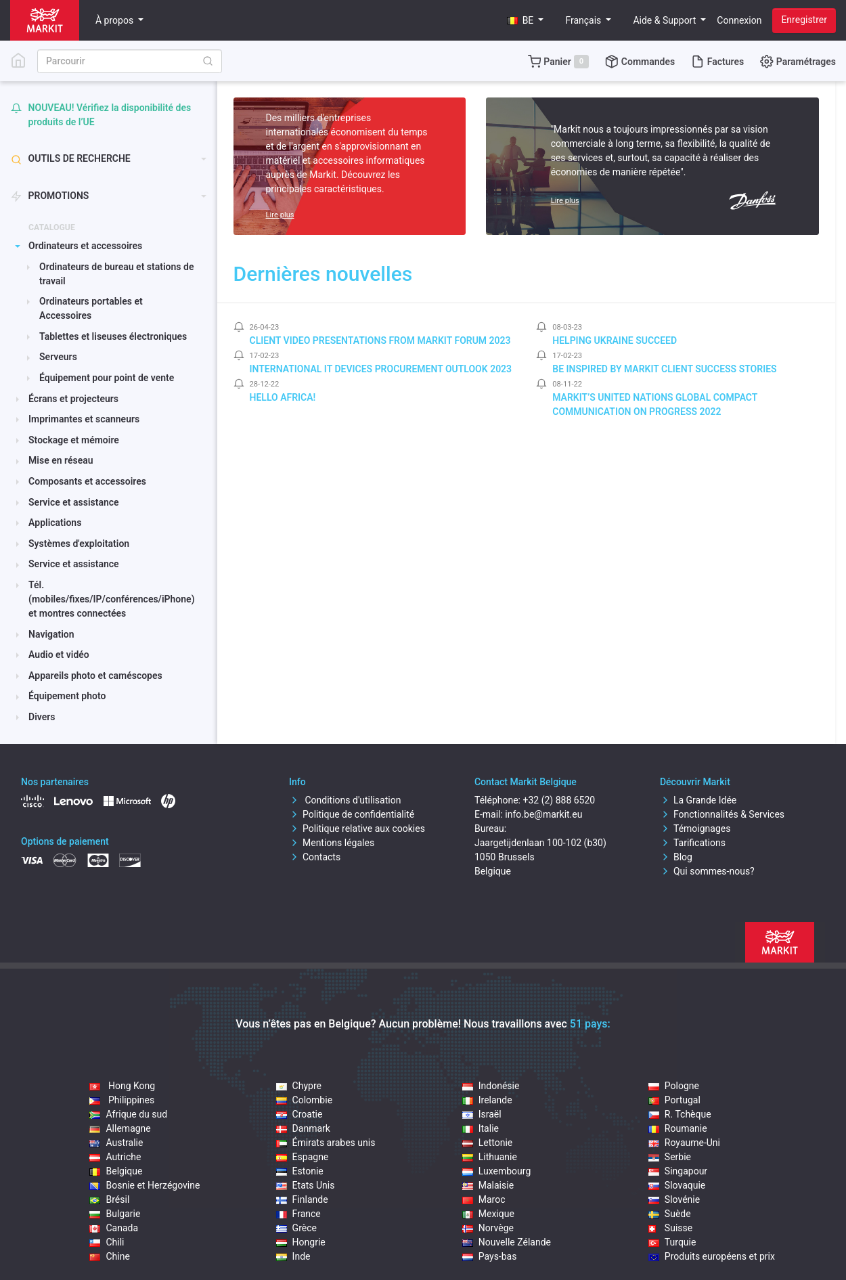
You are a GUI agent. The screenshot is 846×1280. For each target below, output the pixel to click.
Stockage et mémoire (73, 440)
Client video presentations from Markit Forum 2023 (380, 340)
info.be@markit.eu (543, 814)
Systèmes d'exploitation (78, 543)
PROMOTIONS (50, 196)
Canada (113, 1227)
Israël (482, 1114)
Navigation (51, 634)
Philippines (121, 1100)
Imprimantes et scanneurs (83, 419)
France (298, 1213)
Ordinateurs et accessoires (85, 245)
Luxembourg (496, 1171)
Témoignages (695, 828)
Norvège (488, 1227)
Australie (116, 1142)
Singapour (677, 1171)
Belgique (115, 1171)
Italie (480, 1128)
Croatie (299, 1114)
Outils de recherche (71, 158)
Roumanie (677, 1128)
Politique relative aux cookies (357, 828)
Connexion (739, 20)
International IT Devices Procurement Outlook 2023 (381, 368)
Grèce (296, 1227)
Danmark (303, 1128)
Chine (109, 1256)
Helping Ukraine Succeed (614, 340)
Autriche (115, 1156)
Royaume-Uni (684, 1142)
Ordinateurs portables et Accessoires (91, 308)
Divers (41, 716)
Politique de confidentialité (351, 814)
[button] (526, 20)
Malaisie (488, 1185)
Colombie (304, 1100)
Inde (293, 1256)
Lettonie (487, 1142)
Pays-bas (489, 1256)
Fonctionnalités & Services (722, 814)
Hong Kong (122, 1085)
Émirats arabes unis (326, 1142)
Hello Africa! (283, 397)
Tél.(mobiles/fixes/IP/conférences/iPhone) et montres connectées (111, 599)
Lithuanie (489, 1156)
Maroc (484, 1199)
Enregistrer (804, 19)
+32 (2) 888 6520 (558, 800)
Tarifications (693, 842)
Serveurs (58, 356)
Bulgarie (114, 1213)
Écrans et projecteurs (73, 398)
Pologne (673, 1085)
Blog (676, 857)
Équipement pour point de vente (106, 377)
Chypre (298, 1085)
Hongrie (301, 1242)
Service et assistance (73, 502)
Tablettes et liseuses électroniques (113, 336)
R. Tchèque (679, 1114)
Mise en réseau (60, 460)
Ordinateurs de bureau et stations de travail (116, 273)
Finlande (302, 1199)
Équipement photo (67, 695)
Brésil (109, 1199)
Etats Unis (305, 1185)
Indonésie (491, 1085)
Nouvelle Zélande (506, 1242)
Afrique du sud (128, 1114)
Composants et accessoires (87, 481)
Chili (106, 1242)
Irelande (487, 1100)
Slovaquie (676, 1185)
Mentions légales (331, 842)
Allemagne (119, 1128)
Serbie (669, 1156)
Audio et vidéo (58, 654)
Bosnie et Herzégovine (144, 1185)
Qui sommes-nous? (707, 871)
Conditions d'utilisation (345, 800)
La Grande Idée (698, 800)
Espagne (302, 1156)
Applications (54, 522)
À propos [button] (115, 20)
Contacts (314, 857)
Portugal (674, 1100)
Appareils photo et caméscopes (95, 675)
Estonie (300, 1171)
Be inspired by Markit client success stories (664, 368)
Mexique (488, 1213)
